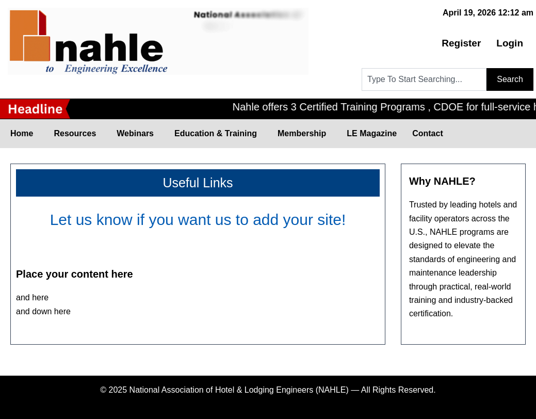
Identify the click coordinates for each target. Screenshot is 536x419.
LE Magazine (372, 133)
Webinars (138, 133)
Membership (304, 133)
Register (461, 43)
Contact (427, 133)
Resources (77, 133)
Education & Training (218, 133)
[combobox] (424, 79)
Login (509, 43)
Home (24, 133)
